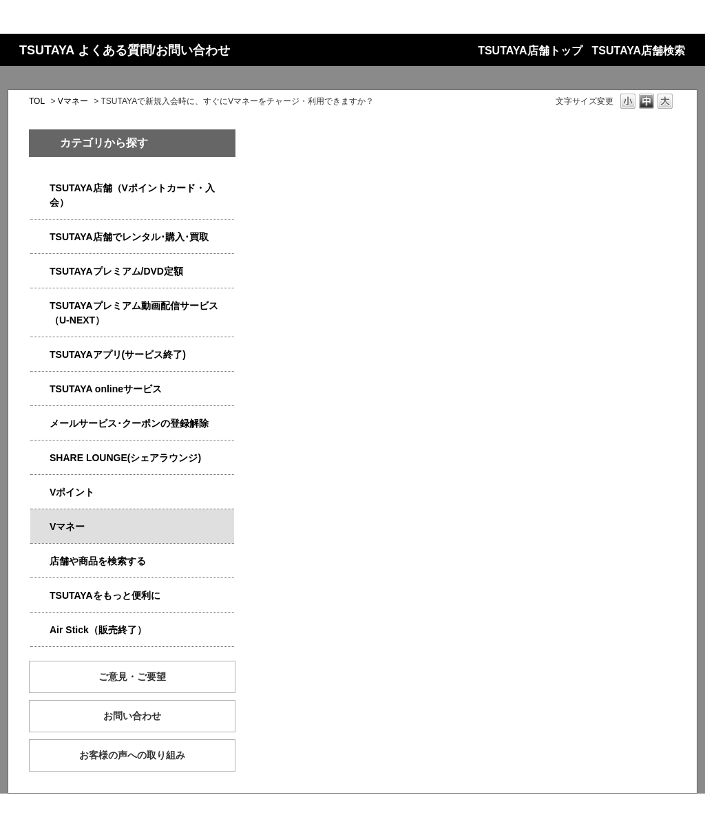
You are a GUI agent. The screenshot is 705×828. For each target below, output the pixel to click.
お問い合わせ (132, 715)
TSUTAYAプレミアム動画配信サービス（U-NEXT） (134, 313)
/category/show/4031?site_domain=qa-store (40, 271)
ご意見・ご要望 (132, 676)
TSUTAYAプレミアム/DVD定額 (116, 271)
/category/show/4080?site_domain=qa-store (40, 423)
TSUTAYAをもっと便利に (105, 595)
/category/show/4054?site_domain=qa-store (40, 237)
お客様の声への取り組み (132, 755)
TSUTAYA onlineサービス (106, 388)
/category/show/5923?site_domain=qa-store (40, 306)
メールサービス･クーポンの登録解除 (129, 423)
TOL (37, 101)
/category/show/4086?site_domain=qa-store (40, 561)
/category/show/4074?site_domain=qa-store (40, 492)
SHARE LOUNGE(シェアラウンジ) (125, 457)
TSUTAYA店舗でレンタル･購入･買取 (129, 236)
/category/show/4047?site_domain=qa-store (40, 188)
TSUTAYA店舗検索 (638, 50)
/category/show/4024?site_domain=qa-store (40, 595)
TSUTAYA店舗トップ (530, 50)
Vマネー (73, 101)
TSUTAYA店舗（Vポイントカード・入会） (132, 195)
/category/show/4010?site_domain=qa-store (40, 389)
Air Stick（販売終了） (98, 629)
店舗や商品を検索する (98, 560)
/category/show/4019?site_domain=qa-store (40, 355)
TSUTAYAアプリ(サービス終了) (118, 354)
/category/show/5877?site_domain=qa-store (40, 458)
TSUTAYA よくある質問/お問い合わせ (124, 50)
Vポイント (72, 492)
